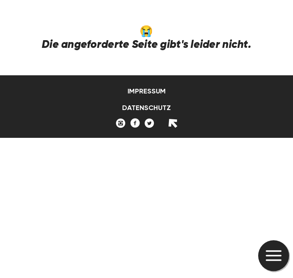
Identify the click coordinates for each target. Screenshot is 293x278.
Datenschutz (146, 107)
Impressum (147, 91)
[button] (274, 256)
